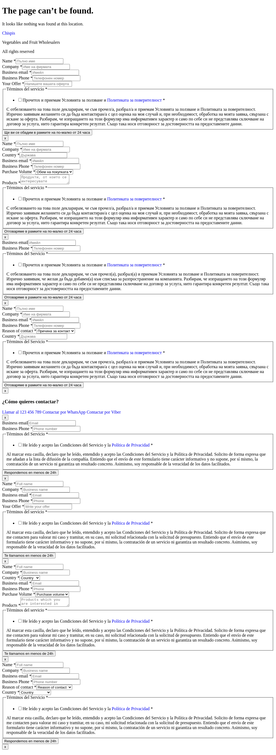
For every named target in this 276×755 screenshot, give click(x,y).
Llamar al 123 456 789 (22, 413)
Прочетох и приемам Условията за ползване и (94, 100)
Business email (16, 72)
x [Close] (5, 138)
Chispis (8, 33)
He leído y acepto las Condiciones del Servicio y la (88, 446)
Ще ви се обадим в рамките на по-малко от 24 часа (47, 132)
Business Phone (17, 78)
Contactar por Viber (104, 413)
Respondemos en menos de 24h (30, 474)
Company (12, 66)
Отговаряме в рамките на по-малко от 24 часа (42, 233)
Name (9, 61)
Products (11, 184)
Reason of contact (19, 332)
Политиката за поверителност (134, 100)
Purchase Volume (18, 171)
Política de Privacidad (131, 446)
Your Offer (13, 83)
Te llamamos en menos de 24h (28, 557)
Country (10, 155)
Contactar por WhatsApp (65, 413)
